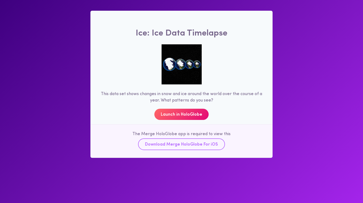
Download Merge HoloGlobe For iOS (181, 144)
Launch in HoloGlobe (181, 114)
